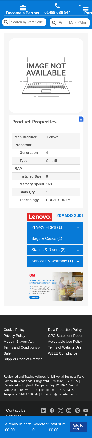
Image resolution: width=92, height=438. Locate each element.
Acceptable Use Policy (65, 341)
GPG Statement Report (66, 336)
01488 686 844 (57, 12)
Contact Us (16, 410)
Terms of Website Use (65, 347)
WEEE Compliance (62, 353)
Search (6, 22)
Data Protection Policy (65, 330)
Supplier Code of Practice (23, 359)
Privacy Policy (14, 336)
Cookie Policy (14, 330)
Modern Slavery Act (18, 341)
